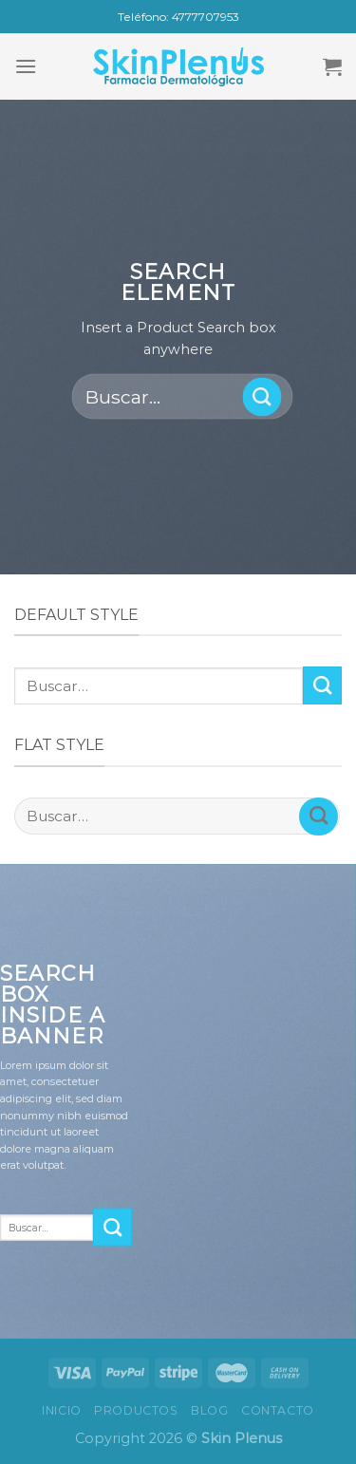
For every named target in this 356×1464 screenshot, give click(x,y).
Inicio (62, 1410)
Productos (136, 1410)
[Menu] (25, 66)
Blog (209, 1410)
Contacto (277, 1410)
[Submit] (261, 397)
